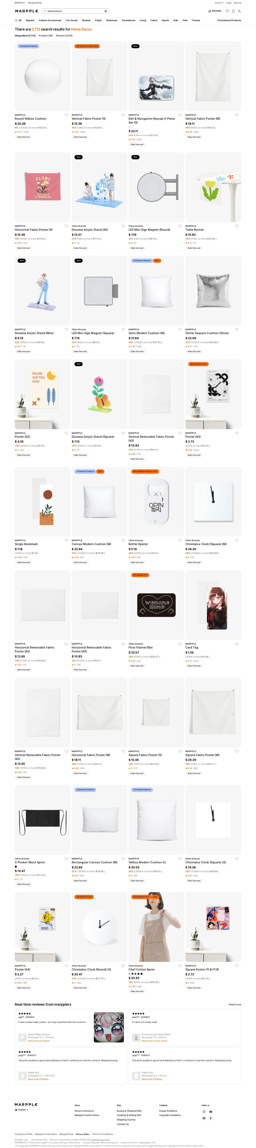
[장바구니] (233, 11)
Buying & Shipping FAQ (128, 1127)
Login (229, 3)
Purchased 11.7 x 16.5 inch (41, 1076)
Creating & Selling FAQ (128, 1132)
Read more (235, 1004)
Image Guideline (166, 1127)
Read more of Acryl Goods (154, 1041)
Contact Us (122, 1141)
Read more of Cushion (38, 1041)
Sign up (237, 3)
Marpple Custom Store (85, 1132)
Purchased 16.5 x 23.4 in (154, 1076)
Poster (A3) (33, 1073)
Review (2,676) (64, 35)
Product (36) (46, 35)
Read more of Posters (38, 1079)
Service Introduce (82, 1127)
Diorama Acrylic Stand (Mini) (156, 1035)
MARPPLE (20, 3)
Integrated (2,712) (25, 35)
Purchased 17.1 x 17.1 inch (41, 1038)
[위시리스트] (227, 11)
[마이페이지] (239, 11)
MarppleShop (35, 3)
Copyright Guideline (168, 1132)
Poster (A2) (147, 1073)
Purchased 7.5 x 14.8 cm (154, 1038)
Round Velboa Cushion (39, 1035)
